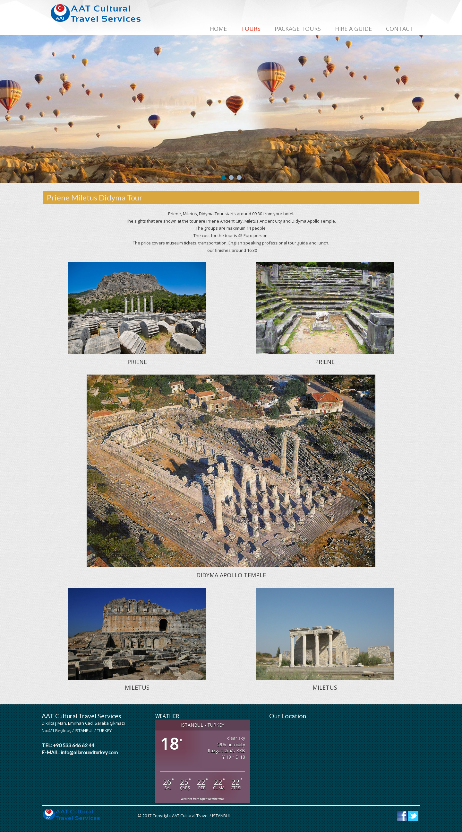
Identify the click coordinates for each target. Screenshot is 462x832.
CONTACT (399, 28)
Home (218, 28)
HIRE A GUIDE (353, 28)
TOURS (251, 28)
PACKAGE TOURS (298, 28)
